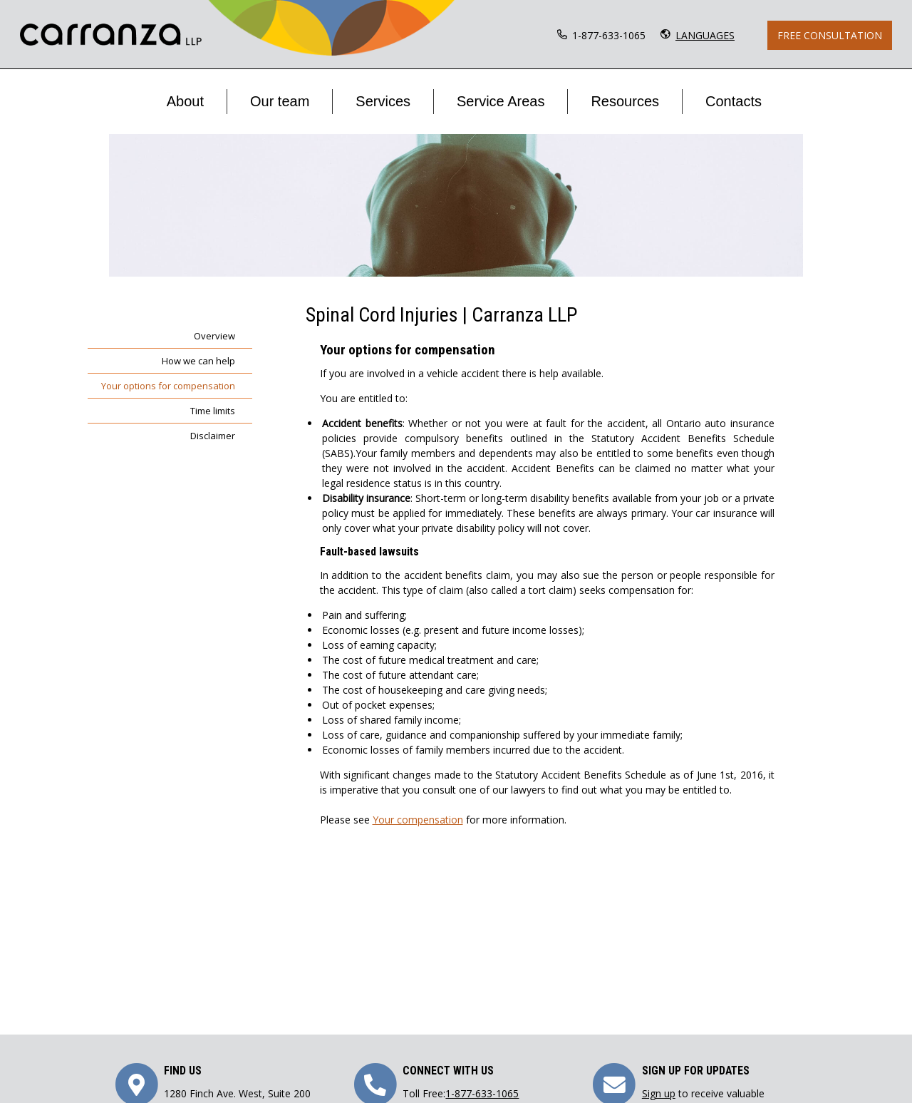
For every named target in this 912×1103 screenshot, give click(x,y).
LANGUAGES (705, 35)
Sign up (658, 1093)
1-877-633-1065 (609, 35)
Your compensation (418, 819)
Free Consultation (829, 35)
